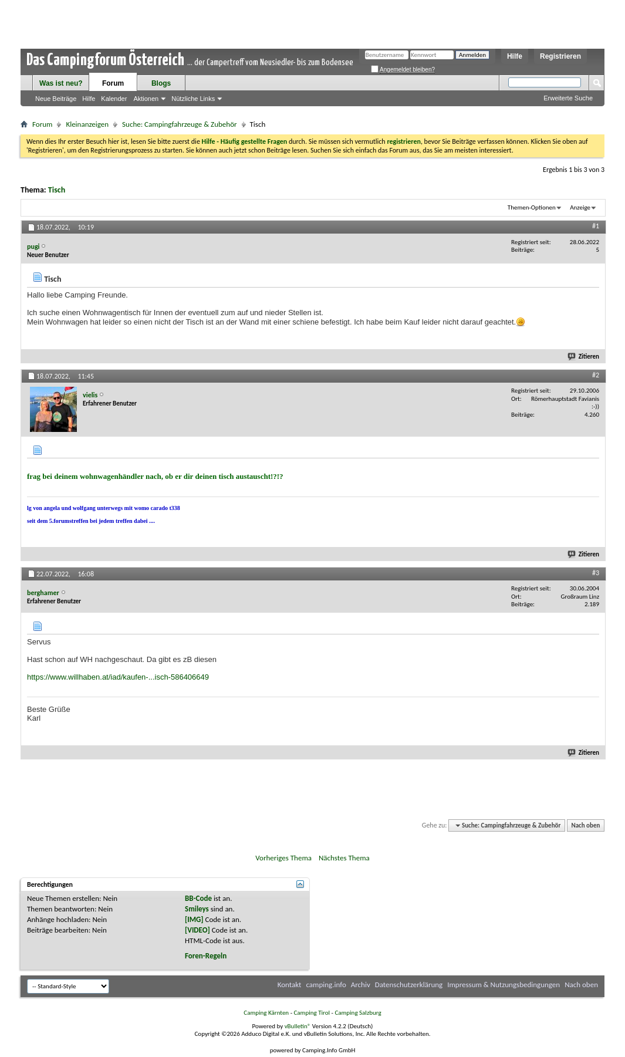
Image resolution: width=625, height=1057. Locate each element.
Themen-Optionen (532, 207)
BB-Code (198, 898)
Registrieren (560, 56)
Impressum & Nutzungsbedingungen (503, 984)
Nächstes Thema (344, 857)
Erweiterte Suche (568, 98)
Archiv (360, 984)
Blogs (161, 83)
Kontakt (290, 984)
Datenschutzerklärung (409, 984)
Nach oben (585, 825)
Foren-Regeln (206, 955)
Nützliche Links (193, 98)
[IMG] (194, 919)
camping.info (326, 984)
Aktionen (145, 98)
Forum (113, 83)
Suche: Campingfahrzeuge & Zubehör (179, 124)
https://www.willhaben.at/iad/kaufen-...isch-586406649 (118, 677)
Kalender (114, 98)
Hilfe (514, 56)
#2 (595, 375)
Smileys (197, 908)
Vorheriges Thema (283, 857)
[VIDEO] (197, 930)
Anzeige (580, 207)
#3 (595, 573)
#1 (595, 226)
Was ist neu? (61, 83)
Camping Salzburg (358, 1013)
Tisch (56, 190)
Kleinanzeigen (87, 124)
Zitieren (584, 356)
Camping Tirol (311, 1013)
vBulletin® (298, 1026)
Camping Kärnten (266, 1013)
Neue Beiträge (55, 98)
